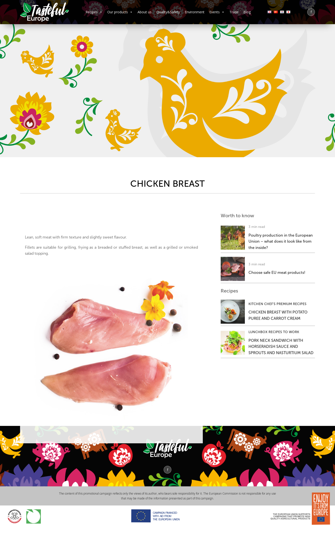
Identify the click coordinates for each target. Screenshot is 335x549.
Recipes (94, 12)
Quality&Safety (168, 12)
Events (217, 12)
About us (145, 12)
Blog (247, 12)
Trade (234, 12)
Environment (194, 12)
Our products (120, 12)
